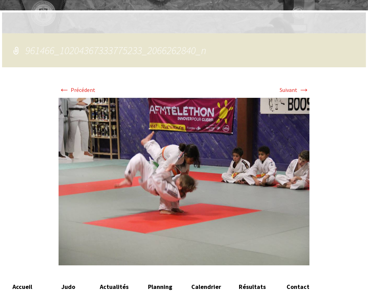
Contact (298, 287)
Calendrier (206, 287)
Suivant (294, 89)
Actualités (114, 287)
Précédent (77, 89)
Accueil (22, 287)
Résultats (252, 287)
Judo (68, 287)
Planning (160, 287)
